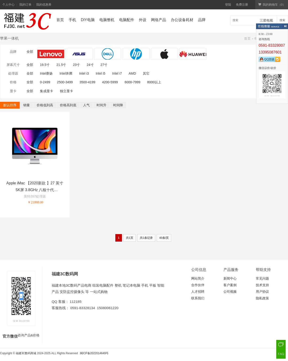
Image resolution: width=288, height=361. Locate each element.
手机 (72, 20)
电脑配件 (126, 20)
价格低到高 (45, 105)
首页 (60, 20)
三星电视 (266, 20)
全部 (30, 51)
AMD (132, 73)
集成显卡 (46, 91)
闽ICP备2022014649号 (94, 353)
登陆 (228, 4)
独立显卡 (66, 91)
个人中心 (8, 4)
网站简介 (197, 278)
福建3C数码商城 (26, 353)
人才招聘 (197, 291)
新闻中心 (230, 278)
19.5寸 (45, 65)
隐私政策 (262, 298)
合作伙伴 (197, 285)
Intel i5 (100, 73)
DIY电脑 (88, 20)
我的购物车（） (272, 4)
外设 (142, 20)
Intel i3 (84, 73)
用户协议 (262, 291)
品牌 (202, 20)
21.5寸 (61, 65)
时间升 (101, 105)
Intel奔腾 (65, 73)
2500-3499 (65, 82)
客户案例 (230, 285)
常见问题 (262, 278)
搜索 (282, 20)
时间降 (118, 105)
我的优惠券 (43, 4)
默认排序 (9, 105)
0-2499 (45, 82)
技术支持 (262, 285)
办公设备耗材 (182, 20)
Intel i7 (117, 73)
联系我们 (197, 298)
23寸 (76, 65)
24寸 (90, 65)
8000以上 (154, 82)
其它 (146, 73)
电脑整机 (106, 20)
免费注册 (242, 4)
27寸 (104, 65)
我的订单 (25, 4)
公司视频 (230, 291)
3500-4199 (87, 82)
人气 (86, 105)
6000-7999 (132, 82)
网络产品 (158, 20)
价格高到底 (68, 105)
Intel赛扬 (46, 73)
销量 (26, 105)
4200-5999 (110, 82)
